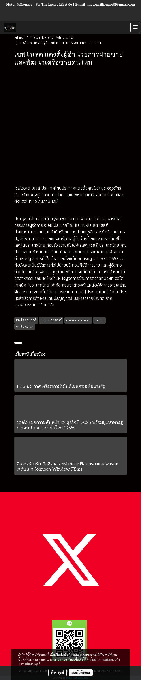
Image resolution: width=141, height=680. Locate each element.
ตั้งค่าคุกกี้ (57, 672)
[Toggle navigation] (135, 27)
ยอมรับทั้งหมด (80, 672)
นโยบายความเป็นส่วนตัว (104, 659)
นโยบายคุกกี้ (32, 664)
